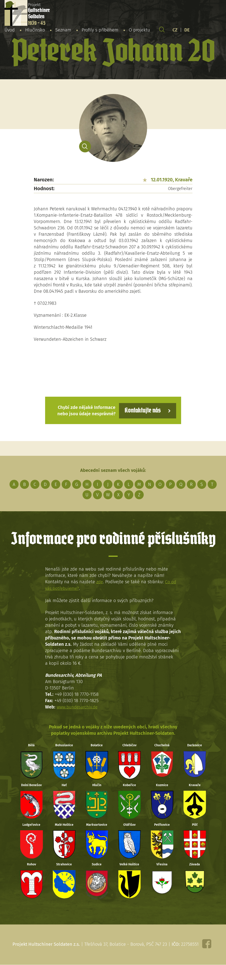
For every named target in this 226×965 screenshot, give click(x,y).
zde (99, 581)
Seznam (63, 30)
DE (187, 30)
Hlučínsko (35, 30)
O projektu (139, 30)
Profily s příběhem (100, 30)
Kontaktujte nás (141, 410)
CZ (175, 30)
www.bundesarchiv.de (78, 706)
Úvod (10, 30)
